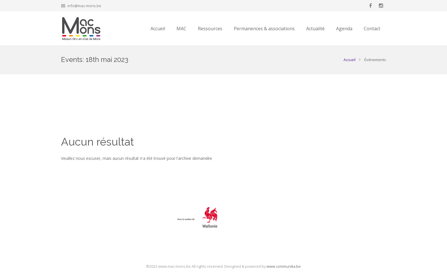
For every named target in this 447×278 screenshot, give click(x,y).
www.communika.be (284, 266)
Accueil (349, 59)
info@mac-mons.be (84, 5)
